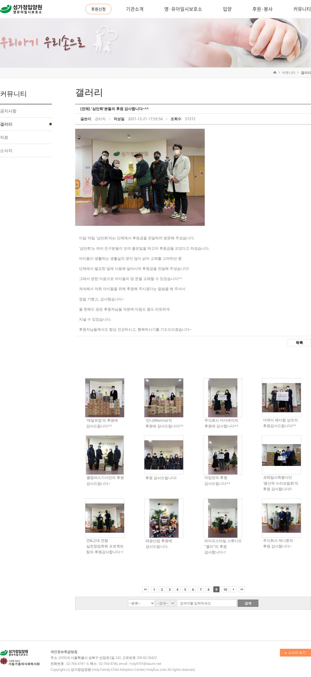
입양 (227, 8)
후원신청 (98, 9)
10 (225, 589)
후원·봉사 (262, 8)
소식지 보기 (295, 652)
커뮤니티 (302, 8)
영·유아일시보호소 (183, 8)
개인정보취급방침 (64, 651)
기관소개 (135, 8)
